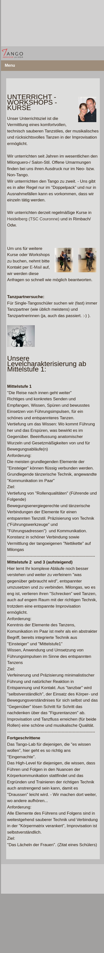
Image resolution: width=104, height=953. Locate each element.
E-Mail (36, 267)
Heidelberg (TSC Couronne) (33, 219)
